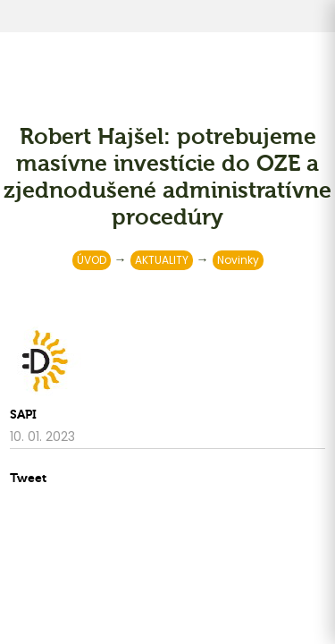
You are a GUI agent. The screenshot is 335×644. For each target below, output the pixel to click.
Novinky (238, 259)
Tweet (28, 478)
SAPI (23, 414)
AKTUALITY (161, 259)
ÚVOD (91, 259)
